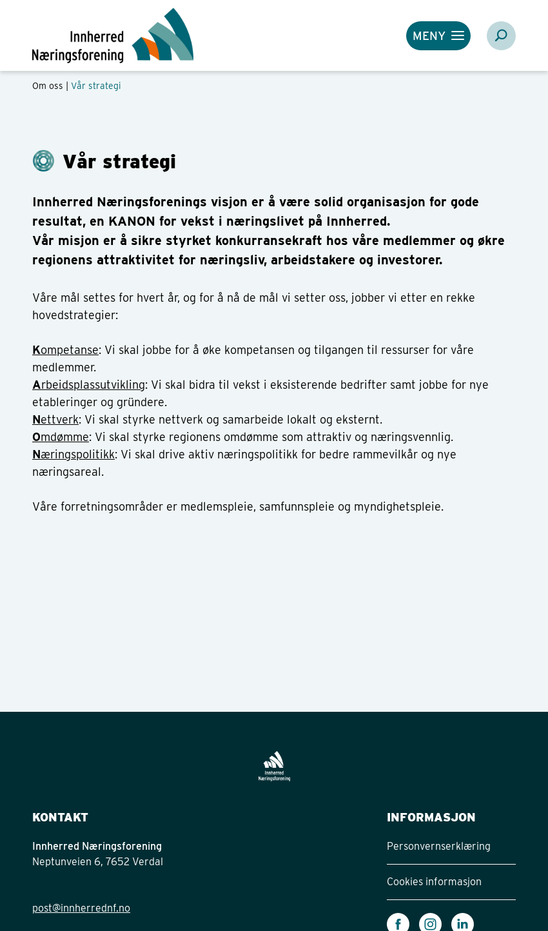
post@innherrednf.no (81, 908)
